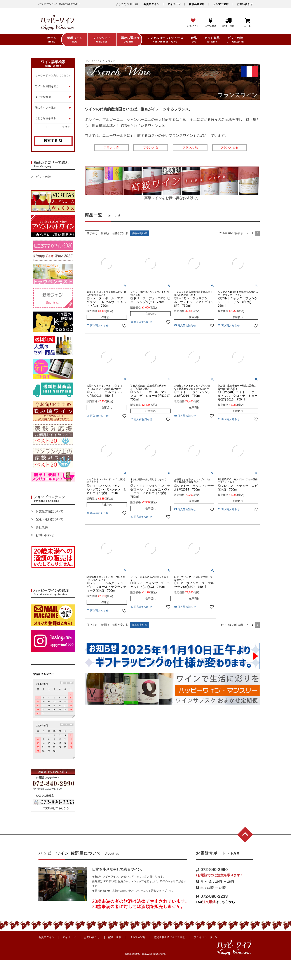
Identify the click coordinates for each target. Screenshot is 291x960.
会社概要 (42, 527)
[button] (247, 233)
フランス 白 (150, 147)
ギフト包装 (43, 177)
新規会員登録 (197, 4)
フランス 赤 (111, 147)
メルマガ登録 (221, 4)
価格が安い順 (120, 233)
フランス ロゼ (229, 147)
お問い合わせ (245, 4)
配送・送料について (49, 519)
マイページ (174, 4)
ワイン (98, 60)
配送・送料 (114, 937)
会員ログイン (151, 4)
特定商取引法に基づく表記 (169, 937)
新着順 (105, 233)
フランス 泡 (190, 147)
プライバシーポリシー (207, 937)
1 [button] (252, 233)
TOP (88, 60)
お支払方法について (49, 511)
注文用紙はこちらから (56, 808)
